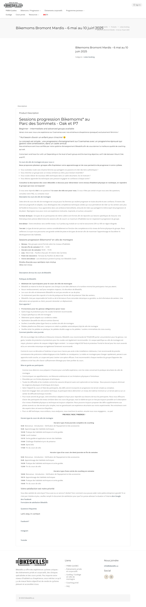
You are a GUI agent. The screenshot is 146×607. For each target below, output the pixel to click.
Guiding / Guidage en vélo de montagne (73, 576)
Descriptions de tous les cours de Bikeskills (35, 273)
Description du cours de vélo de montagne (35, 197)
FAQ (68, 586)
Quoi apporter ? (25, 304)
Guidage (9, 15)
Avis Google (116, 496)
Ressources (33, 15)
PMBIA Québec (11, 10)
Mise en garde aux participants (32, 365)
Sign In (137, 5)
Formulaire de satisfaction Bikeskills (34, 502)
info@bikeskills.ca (111, 566)
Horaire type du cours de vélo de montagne (37, 418)
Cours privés (20, 15)
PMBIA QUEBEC (72, 566)
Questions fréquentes (29, 509)
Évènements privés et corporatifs (74, 570)
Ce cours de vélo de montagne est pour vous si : (37, 162)
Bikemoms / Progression (30, 10)
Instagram (24, 531)
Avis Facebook (26, 499)
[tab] (22, 106)
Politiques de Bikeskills (27, 279)
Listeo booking (89, 57)
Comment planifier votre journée (31, 332)
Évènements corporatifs (53, 10)
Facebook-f (25, 521)
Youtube (24, 540)
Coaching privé (72, 583)
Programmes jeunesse (74, 10)
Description (22, 106)
